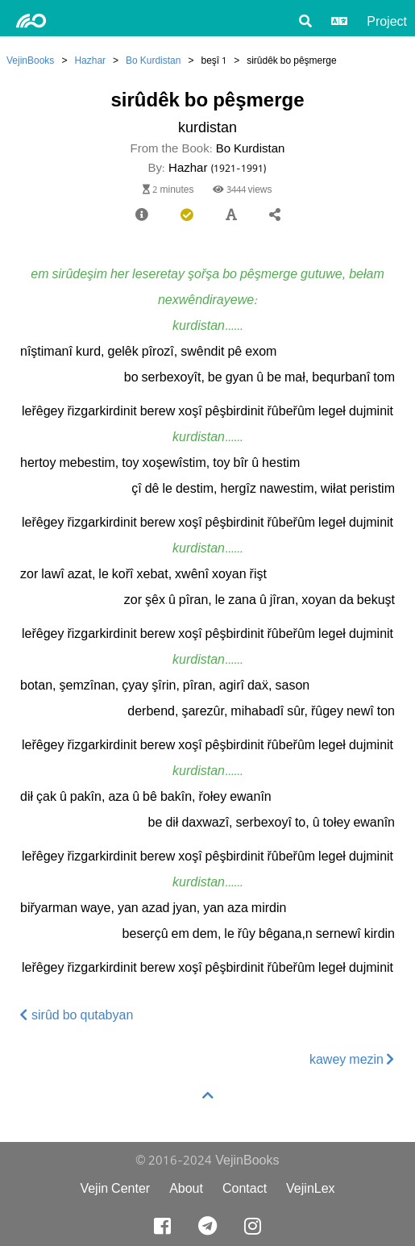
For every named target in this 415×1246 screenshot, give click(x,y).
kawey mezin (352, 1059)
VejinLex (310, 1188)
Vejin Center (115, 1188)
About (186, 1188)
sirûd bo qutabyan (76, 1015)
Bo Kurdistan (153, 60)
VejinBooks (30, 60)
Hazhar (90, 60)
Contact (244, 1188)
